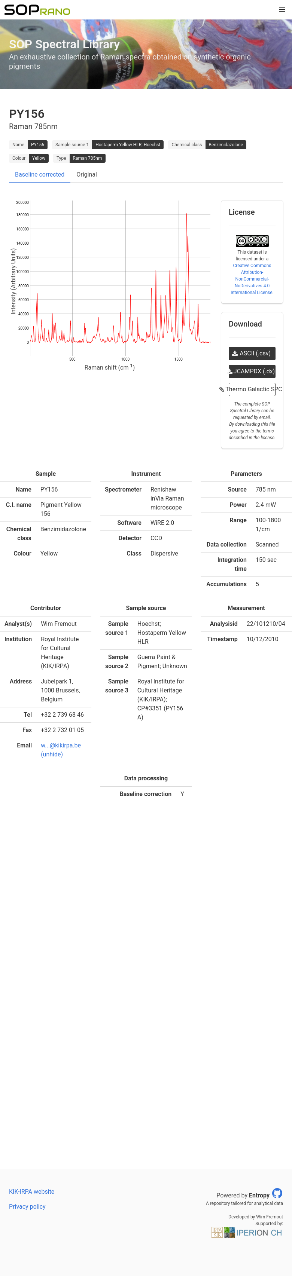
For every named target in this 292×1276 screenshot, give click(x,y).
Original (86, 174)
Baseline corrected (39, 174)
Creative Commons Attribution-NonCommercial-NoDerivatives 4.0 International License (251, 279)
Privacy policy (27, 1206)
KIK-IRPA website (31, 1191)
